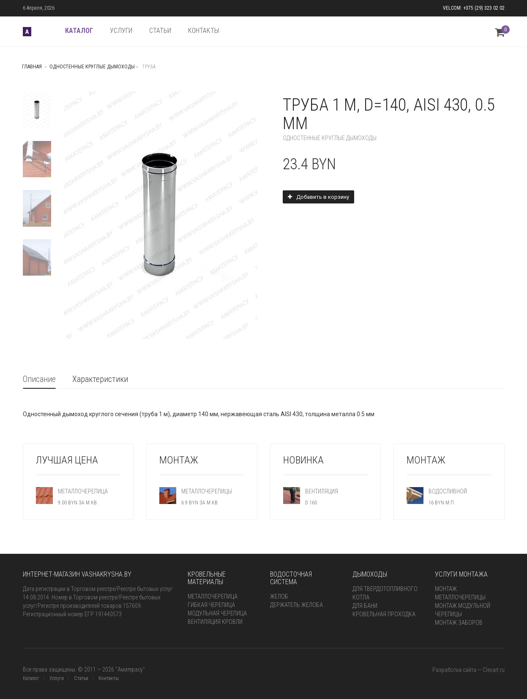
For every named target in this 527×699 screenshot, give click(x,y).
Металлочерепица (213, 596)
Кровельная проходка (383, 614)
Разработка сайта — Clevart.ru (468, 669)
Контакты (108, 678)
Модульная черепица (217, 613)
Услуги (56, 678)
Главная (32, 67)
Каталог (31, 678)
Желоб (279, 596)
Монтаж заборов (459, 622)
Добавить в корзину (322, 197)
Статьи (81, 678)
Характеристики (100, 379)
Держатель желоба (296, 604)
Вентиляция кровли (215, 621)
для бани (364, 605)
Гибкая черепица (211, 604)
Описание (39, 379)
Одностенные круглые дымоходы (92, 67)
